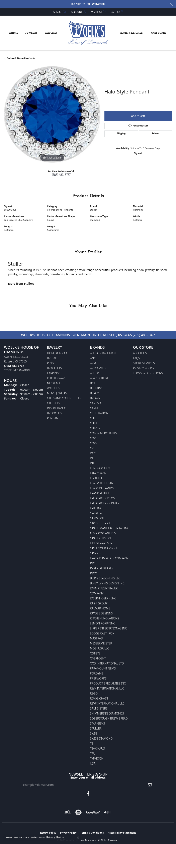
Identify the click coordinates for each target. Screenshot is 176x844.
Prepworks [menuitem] (98, 678)
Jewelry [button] (31, 32)
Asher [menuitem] (94, 373)
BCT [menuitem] (92, 383)
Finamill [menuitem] (96, 478)
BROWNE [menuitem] (96, 398)
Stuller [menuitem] (95, 728)
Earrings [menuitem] (54, 373)
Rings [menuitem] (51, 363)
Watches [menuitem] (53, 388)
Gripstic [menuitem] (96, 553)
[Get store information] (17, 370)
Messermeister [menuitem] (101, 643)
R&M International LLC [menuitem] (107, 688)
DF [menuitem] (92, 458)
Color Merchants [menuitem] (103, 433)
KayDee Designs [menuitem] (101, 613)
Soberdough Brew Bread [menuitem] (109, 718)
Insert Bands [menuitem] (57, 408)
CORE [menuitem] (93, 438)
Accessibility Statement (122, 832)
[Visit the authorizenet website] (78, 812)
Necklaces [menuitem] (55, 383)
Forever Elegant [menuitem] (102, 483)
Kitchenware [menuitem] (56, 378)
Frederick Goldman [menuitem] (104, 503)
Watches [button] (51, 32)
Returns (155, 133)
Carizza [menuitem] (95, 403)
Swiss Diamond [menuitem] (101, 738)
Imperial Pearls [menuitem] (101, 568)
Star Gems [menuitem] (97, 723)
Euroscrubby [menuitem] (100, 468)
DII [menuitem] (92, 463)
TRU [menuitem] (92, 753)
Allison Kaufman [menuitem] (103, 353)
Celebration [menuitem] (99, 413)
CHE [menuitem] (92, 418)
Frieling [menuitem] (96, 508)
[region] (52, 114)
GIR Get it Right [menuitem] (101, 523)
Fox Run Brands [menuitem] (102, 488)
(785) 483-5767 (61, 175)
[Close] (171, 4)
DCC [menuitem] (93, 453)
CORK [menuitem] (93, 443)
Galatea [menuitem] (96, 513)
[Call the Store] (14, 366)
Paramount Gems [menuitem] (103, 668)
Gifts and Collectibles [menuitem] (64, 398)
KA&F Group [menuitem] (98, 603)
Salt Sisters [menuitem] (98, 708)
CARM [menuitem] (94, 408)
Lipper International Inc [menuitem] (108, 628)
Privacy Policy (143, 368)
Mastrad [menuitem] (96, 638)
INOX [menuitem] (93, 573)
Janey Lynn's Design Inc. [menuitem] (107, 583)
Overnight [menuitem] (98, 658)
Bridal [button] (13, 32)
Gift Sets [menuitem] (53, 403)
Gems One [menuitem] (97, 518)
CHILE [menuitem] (94, 423)
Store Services (144, 363)
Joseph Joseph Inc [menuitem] (103, 598)
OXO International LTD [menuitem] (107, 663)
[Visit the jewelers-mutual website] (93, 812)
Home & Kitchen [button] (131, 32)
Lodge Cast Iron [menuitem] (102, 633)
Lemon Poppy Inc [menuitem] (102, 623)
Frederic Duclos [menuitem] (102, 498)
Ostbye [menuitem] (95, 653)
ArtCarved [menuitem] (98, 368)
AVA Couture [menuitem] (99, 378)
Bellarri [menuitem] (96, 388)
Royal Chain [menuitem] (99, 698)
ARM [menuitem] (93, 363)
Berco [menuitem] (94, 393)
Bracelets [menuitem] (54, 368)
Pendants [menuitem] (54, 418)
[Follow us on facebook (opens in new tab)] (88, 794)
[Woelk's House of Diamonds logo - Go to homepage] (88, 33)
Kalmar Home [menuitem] (100, 608)
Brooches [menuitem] (54, 413)
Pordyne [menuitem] (96, 673)
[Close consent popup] (78, 837)
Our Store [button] (158, 32)
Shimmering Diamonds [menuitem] (107, 713)
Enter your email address (88, 777)
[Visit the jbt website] (107, 812)
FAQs (136, 358)
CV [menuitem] (91, 448)
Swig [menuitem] (93, 733)
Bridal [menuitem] (52, 358)
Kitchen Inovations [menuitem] (104, 618)
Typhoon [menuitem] (96, 758)
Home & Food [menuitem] (57, 353)
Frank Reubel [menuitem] (100, 493)
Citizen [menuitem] (95, 428)
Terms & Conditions (148, 373)
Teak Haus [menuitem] (97, 748)
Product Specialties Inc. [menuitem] (108, 683)
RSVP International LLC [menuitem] (107, 703)
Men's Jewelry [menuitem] (57, 393)
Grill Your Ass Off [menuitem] (103, 548)
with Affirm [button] (98, 4)
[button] (59, 11)
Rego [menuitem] (94, 693)
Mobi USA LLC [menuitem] (99, 648)
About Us (140, 353)
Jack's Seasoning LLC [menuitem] (105, 578)
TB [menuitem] (91, 743)
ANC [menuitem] (93, 358)
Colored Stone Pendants (21, 58)
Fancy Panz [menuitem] (98, 473)
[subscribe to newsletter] (150, 784)
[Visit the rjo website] (68, 812)
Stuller (93, 209)
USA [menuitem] (92, 763)
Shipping (121, 133)
